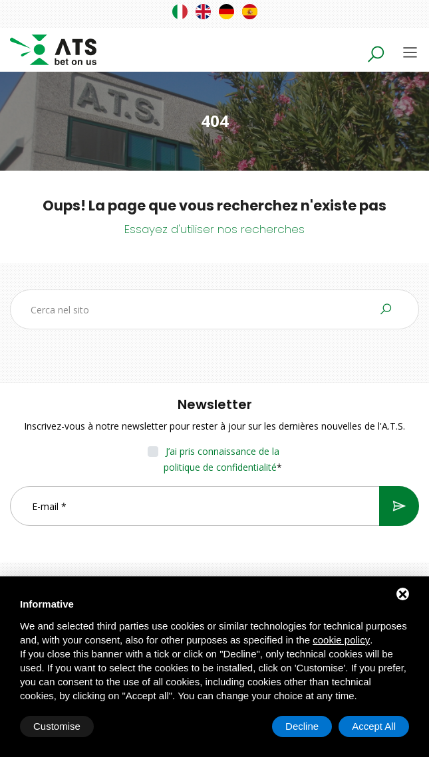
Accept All (374, 726)
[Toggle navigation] (410, 52)
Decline (302, 726)
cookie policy (341, 639)
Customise (56, 726)
